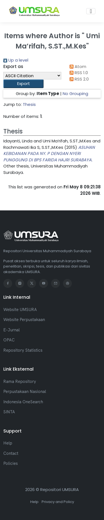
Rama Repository (19, 381)
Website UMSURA (20, 309)
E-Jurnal (11, 329)
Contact (10, 453)
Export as (13, 66)
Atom (77, 66)
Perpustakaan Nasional (24, 391)
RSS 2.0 (78, 79)
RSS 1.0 (78, 73)
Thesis (29, 104)
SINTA (9, 411)
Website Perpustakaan (24, 319)
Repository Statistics (22, 350)
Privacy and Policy (58, 501)
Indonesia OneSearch (23, 401)
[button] (23, 83)
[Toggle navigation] (90, 11)
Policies (10, 463)
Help (7, 443)
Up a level (15, 60)
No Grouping (75, 93)
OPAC (9, 339)
